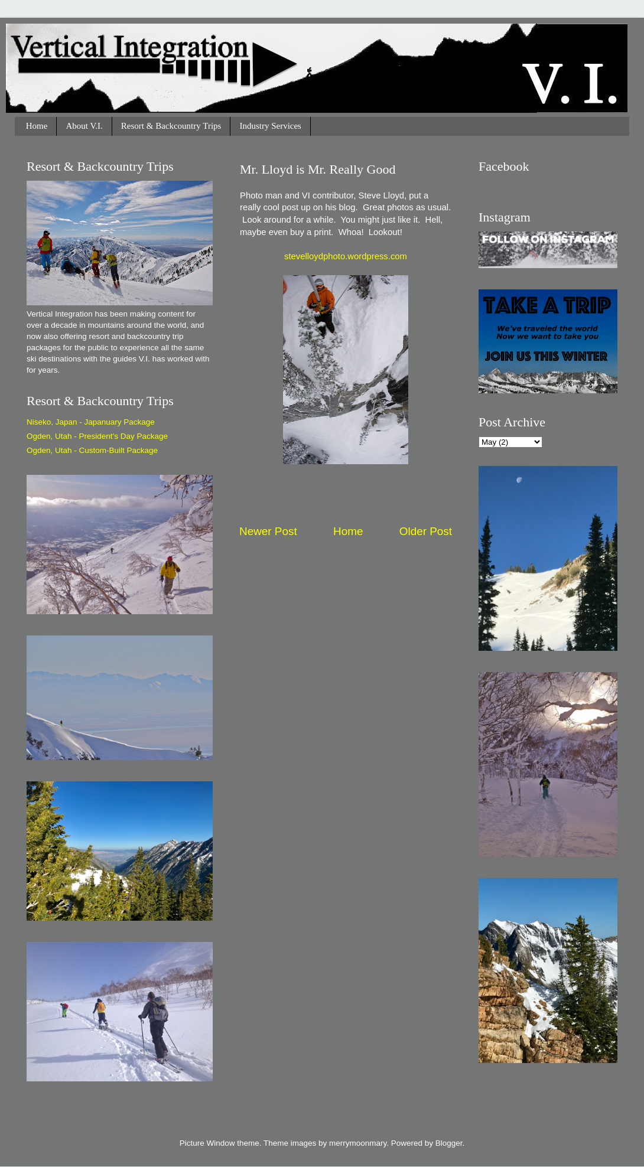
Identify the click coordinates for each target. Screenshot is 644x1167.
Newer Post (268, 531)
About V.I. (84, 126)
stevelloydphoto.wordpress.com (345, 256)
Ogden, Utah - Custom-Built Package (92, 450)
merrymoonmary (357, 1143)
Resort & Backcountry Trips (171, 126)
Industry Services (270, 126)
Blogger (449, 1143)
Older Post (425, 531)
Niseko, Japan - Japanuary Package (91, 422)
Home (37, 126)
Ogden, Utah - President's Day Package (97, 436)
